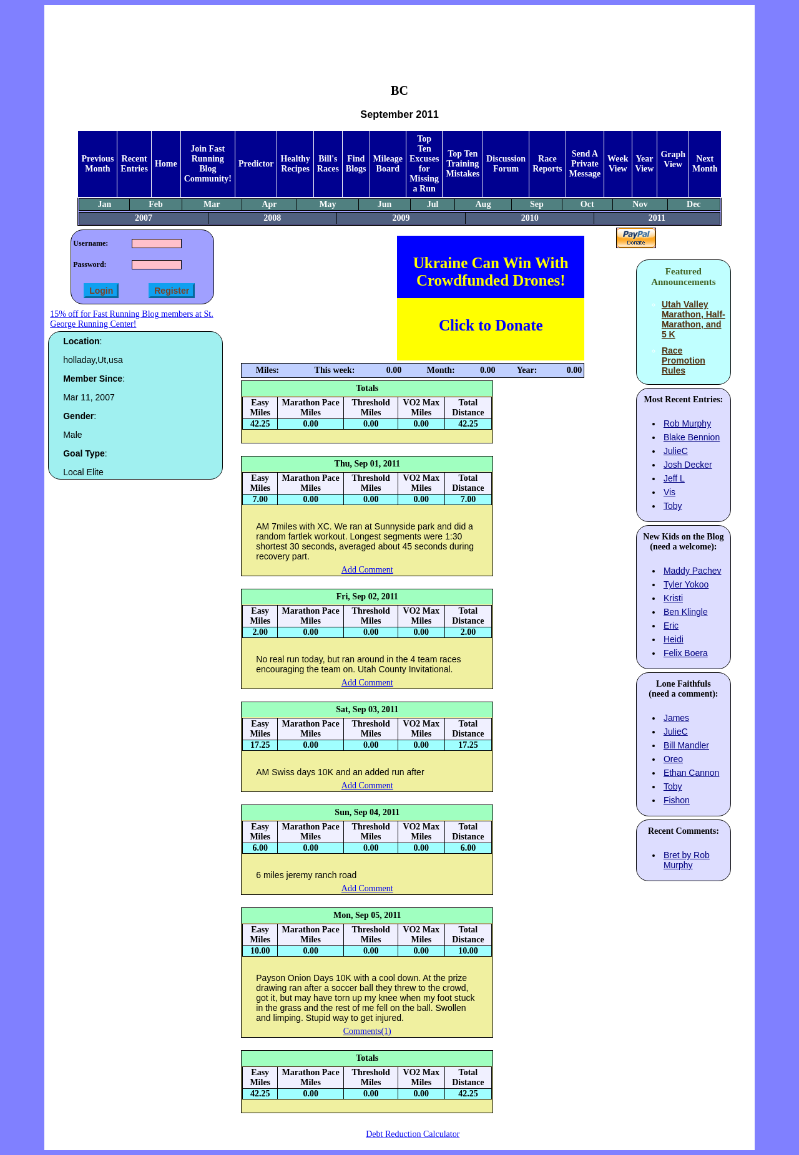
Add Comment (367, 569)
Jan (105, 204)
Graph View (672, 159)
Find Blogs (356, 163)
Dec (694, 204)
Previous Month (97, 163)
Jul (433, 204)
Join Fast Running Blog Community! (208, 163)
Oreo (673, 759)
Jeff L (674, 478)
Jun (385, 204)
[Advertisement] (399, 35)
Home (166, 163)
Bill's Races (328, 163)
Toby (673, 506)
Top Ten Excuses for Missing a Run (424, 163)
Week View (617, 163)
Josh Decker (688, 465)
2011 (657, 218)
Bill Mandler (686, 745)
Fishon (677, 800)
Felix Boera (686, 653)
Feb (156, 204)
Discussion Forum (506, 163)
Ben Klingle (686, 612)
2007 (143, 218)
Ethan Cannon (692, 773)
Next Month (704, 163)
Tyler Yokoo (686, 584)
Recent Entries (134, 163)
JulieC (676, 451)
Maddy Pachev (693, 571)
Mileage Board (388, 163)
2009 (401, 218)
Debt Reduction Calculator (412, 1134)
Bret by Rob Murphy (687, 860)
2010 (530, 218)
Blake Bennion (692, 437)
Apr (269, 204)
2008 (272, 218)
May (327, 204)
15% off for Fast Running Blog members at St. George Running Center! (131, 319)
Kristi (673, 598)
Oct (587, 204)
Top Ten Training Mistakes (462, 163)
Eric (671, 626)
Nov (639, 204)
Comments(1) (367, 1031)
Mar (211, 204)
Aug (483, 204)
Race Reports (547, 163)
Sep (537, 204)
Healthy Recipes (295, 163)
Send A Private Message (585, 163)
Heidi (674, 639)
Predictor (256, 163)
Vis (669, 492)
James (676, 718)
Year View (644, 163)
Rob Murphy (687, 423)
